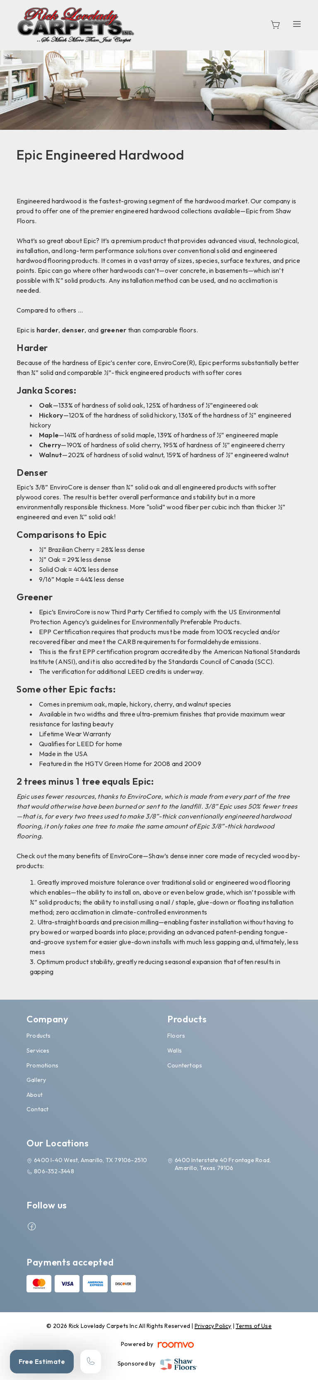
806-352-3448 (54, 1171)
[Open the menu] (297, 23)
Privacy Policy (213, 1326)
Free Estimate (42, 1361)
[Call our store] (90, 1361)
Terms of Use (254, 1326)
